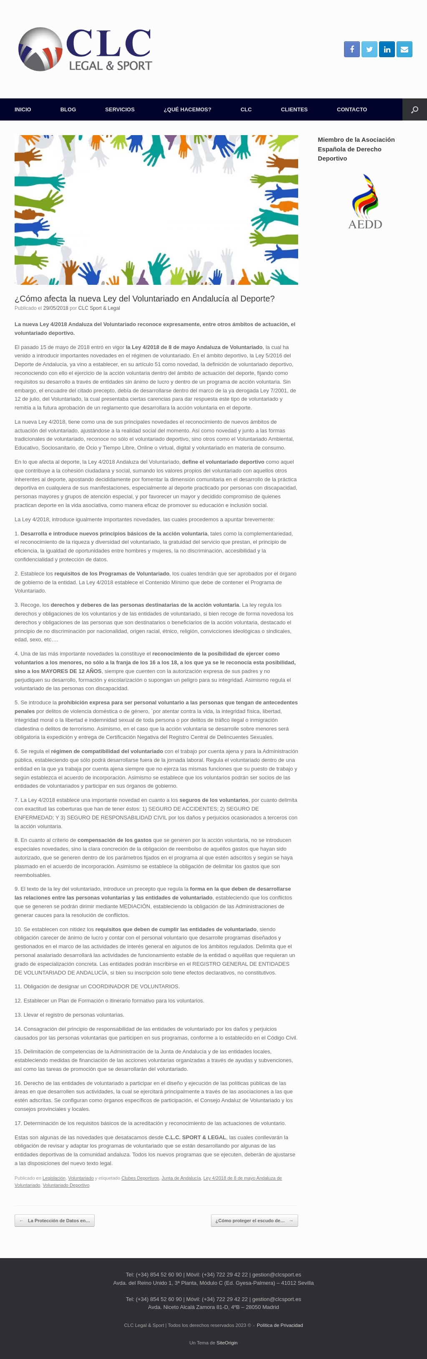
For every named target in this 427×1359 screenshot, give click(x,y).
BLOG (68, 109)
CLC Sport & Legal (99, 308)
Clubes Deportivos (140, 1178)
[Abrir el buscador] (414, 109)
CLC (246, 109)
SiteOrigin (227, 1342)
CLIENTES (294, 109)
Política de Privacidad (280, 1325)
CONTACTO (352, 109)
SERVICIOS (120, 109)
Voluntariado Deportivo (66, 1185)
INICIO (23, 109)
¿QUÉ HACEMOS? (187, 109)
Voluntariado (80, 1178)
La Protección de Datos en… (54, 1220)
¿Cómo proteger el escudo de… (255, 1220)
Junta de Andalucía (181, 1178)
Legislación (54, 1178)
